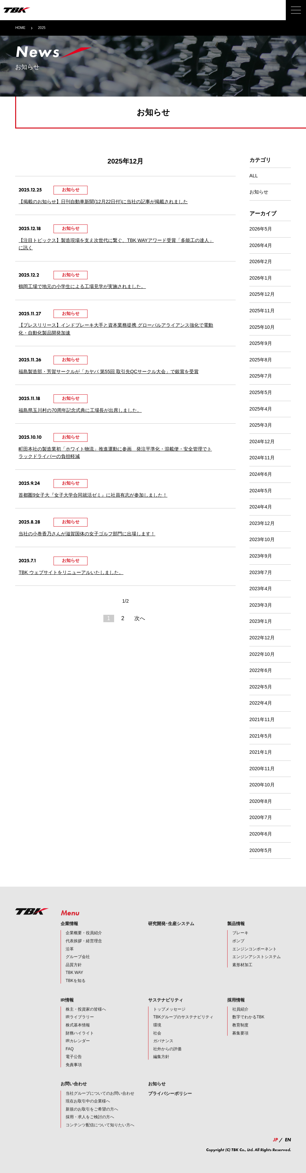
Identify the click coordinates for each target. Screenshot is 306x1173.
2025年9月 (260, 343)
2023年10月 (262, 539)
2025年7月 (260, 376)
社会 (157, 1042)
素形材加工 (242, 973)
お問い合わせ (74, 1093)
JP (275, 1140)
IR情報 (67, 1008)
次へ (139, 618)
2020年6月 (260, 834)
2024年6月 (260, 474)
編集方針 (161, 1066)
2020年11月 (262, 768)
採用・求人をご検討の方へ (90, 1126)
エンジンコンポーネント (254, 958)
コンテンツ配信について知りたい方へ (100, 1134)
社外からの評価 (167, 1058)
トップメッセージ (169, 1018)
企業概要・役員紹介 (84, 942)
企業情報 (69, 932)
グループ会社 (78, 966)
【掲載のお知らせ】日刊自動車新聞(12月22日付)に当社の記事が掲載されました (103, 201)
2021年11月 (262, 719)
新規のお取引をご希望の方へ (92, 1118)
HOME (20, 28)
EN (288, 1140)
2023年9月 (260, 556)
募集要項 (240, 1042)
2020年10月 (262, 784)
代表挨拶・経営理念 (84, 950)
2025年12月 (262, 294)
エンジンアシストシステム (256, 966)
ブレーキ (240, 942)
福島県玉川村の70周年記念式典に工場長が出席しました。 (80, 410)
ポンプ (238, 950)
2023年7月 (260, 572)
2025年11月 (262, 310)
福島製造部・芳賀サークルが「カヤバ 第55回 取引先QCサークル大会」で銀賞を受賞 (108, 371)
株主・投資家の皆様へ (86, 1018)
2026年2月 (260, 261)
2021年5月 (260, 736)
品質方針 (74, 973)
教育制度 (240, 1034)
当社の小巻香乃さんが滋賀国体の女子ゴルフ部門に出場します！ (87, 533)
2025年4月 (260, 409)
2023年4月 (260, 588)
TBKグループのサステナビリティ (183, 1026)
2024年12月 (262, 441)
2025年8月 (260, 359)
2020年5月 (260, 850)
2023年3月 (260, 605)
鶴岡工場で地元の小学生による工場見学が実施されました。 (82, 286)
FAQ (70, 1058)
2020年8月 (260, 801)
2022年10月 (262, 654)
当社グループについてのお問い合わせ (100, 1102)
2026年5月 (260, 229)
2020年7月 (260, 817)
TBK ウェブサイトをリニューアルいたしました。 (71, 572)
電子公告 (74, 1066)
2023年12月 (262, 523)
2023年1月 (260, 621)
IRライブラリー (80, 1026)
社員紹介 (240, 1018)
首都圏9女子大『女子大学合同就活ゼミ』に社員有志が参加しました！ (93, 495)
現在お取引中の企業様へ (88, 1110)
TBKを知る (76, 990)
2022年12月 (262, 637)
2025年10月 (262, 327)
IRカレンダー (78, 1050)
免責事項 (74, 1073)
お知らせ (258, 191)
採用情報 (236, 1008)
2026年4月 (260, 245)
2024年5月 (260, 490)
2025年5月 (260, 392)
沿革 (70, 958)
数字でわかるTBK (248, 1026)
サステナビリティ (165, 1008)
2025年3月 (260, 425)
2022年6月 (260, 670)
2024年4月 (260, 506)
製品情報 (236, 932)
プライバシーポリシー (170, 1102)
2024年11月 (262, 457)
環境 (157, 1034)
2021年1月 (260, 752)
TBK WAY (74, 982)
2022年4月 (260, 703)
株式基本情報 (78, 1034)
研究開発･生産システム (171, 932)
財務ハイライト (80, 1042)
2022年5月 (260, 686)
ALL (253, 175)
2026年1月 (260, 278)
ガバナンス (163, 1050)
